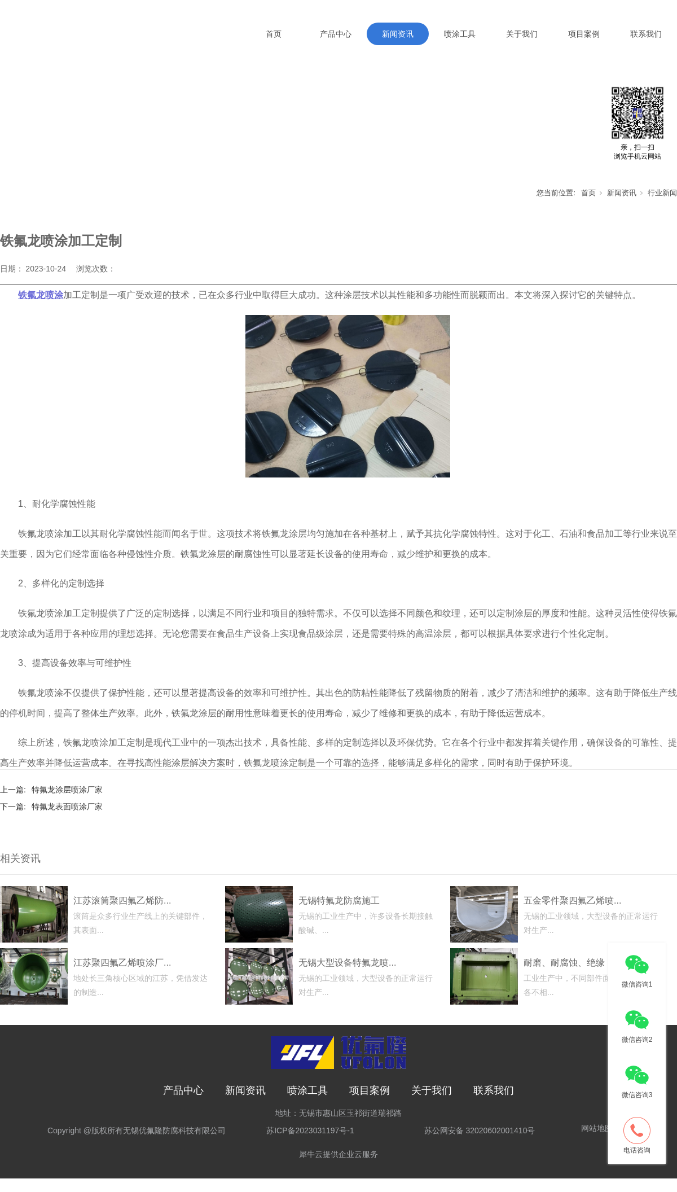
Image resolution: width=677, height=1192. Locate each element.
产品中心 (335, 33)
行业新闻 (662, 205)
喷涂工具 (460, 33)
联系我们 (646, 33)
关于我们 (522, 33)
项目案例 (584, 33)
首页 (274, 33)
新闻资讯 (398, 33)
